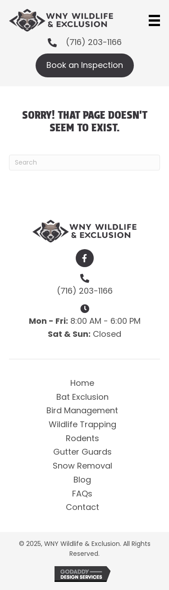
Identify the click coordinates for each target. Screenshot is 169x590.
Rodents (82, 438)
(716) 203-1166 (94, 42)
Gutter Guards (82, 451)
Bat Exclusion (82, 396)
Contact (82, 507)
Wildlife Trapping (82, 424)
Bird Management (82, 410)
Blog (82, 479)
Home (82, 383)
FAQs (82, 493)
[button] (85, 258)
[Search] (84, 162)
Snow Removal (82, 465)
